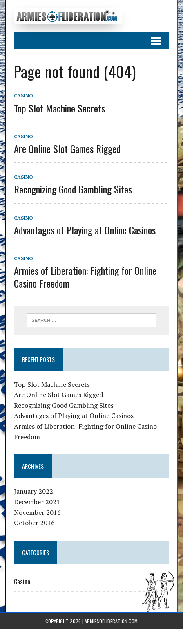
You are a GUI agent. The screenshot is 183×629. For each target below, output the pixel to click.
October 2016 (34, 522)
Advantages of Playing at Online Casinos (85, 229)
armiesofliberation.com (111, 621)
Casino (23, 95)
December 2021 (37, 501)
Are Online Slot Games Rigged (67, 148)
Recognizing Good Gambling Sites (73, 189)
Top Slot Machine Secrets (59, 108)
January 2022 (33, 491)
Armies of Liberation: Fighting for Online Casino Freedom (85, 276)
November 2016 (37, 512)
